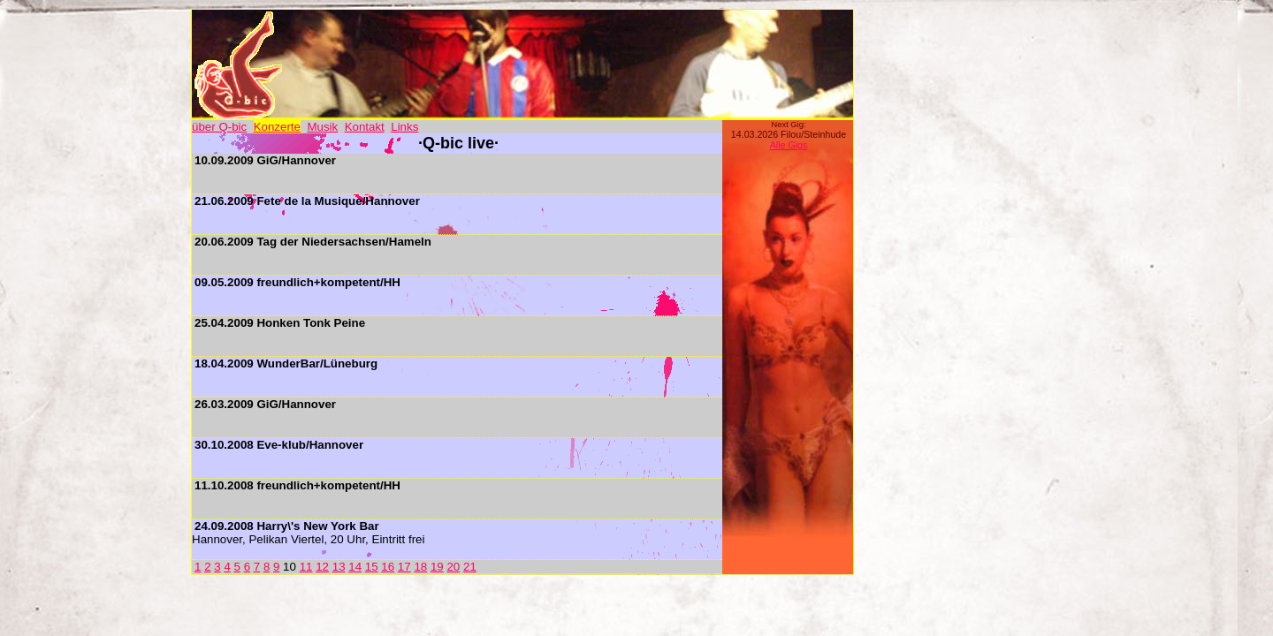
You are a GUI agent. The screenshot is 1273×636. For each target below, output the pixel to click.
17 (404, 566)
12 (322, 566)
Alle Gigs (789, 145)
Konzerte (277, 126)
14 (355, 566)
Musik (322, 126)
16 (387, 566)
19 (437, 566)
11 (306, 566)
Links (404, 126)
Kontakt (365, 126)
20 (453, 566)
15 (371, 566)
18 (420, 566)
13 (339, 566)
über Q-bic (219, 126)
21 (469, 566)
